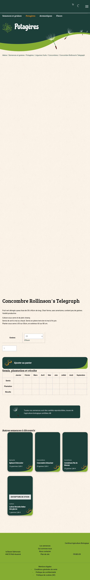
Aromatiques (46, 15)
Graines (12, 338)
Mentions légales (45, 567)
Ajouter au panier (23, 363)
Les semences (44, 546)
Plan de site (45, 554)
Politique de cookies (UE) (45, 575)
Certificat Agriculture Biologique (77, 543)
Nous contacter (45, 551)
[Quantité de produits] (9, 348)
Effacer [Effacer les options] (27, 340)
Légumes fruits (41, 55)
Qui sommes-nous (45, 549)
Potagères (30, 15)
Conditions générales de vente (45, 569)
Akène (4, 55)
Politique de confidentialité (46, 572)
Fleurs (59, 15)
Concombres (53, 55)
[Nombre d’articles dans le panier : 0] (73, 4)
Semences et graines (12, 15)
